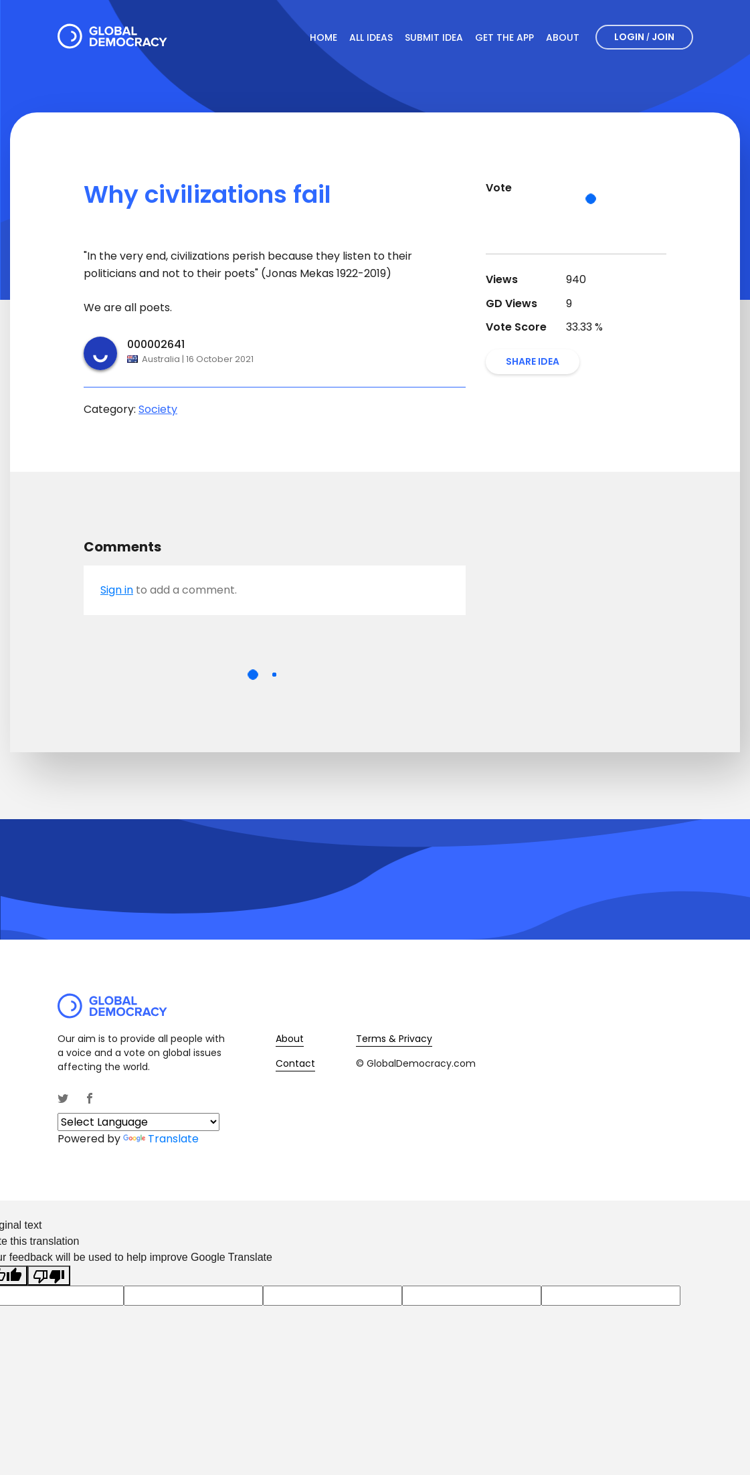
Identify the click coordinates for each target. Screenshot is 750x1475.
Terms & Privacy (394, 1038)
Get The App (504, 37)
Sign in (116, 590)
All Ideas (371, 37)
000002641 (156, 344)
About (562, 37)
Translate (161, 1138)
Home (323, 37)
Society (157, 409)
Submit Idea (434, 37)
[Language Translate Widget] (138, 1122)
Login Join (644, 37)
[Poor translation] (48, 1276)
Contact (295, 1063)
